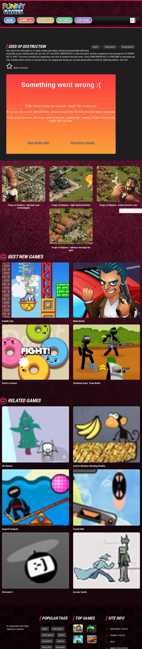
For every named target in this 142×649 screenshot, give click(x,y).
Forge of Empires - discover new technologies (17, 199)
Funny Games (100, 47)
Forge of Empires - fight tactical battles (53, 199)
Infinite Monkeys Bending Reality (89, 421)
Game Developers (119, 604)
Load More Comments (130, 207)
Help (112, 597)
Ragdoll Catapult (10, 484)
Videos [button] (45, 20)
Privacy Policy (117, 591)
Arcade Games (117, 47)
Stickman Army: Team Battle (86, 338)
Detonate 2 (7, 547)
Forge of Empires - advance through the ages (124, 199)
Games (85, 47)
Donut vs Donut (9, 338)
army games (47, 597)
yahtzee (61, 591)
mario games (58, 584)
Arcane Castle (80, 547)
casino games (47, 591)
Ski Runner (7, 421)
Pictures (64, 20)
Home (9, 20)
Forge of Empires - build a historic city (88, 199)
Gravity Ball (78, 484)
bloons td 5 (46, 603)
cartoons (60, 597)
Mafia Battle (79, 276)
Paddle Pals (7, 276)
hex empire (60, 603)
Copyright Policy (119, 584)
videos (44, 584)
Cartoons (83, 20)
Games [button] (26, 20)
